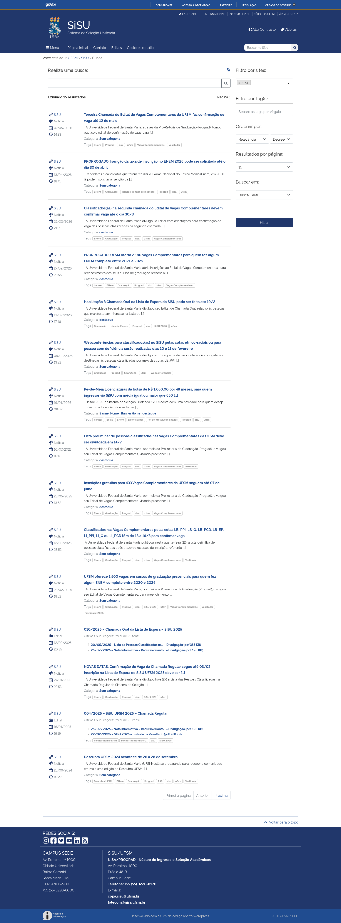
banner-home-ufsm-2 (134, 740)
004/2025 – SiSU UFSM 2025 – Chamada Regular (126, 713)
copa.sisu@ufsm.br (123, 896)
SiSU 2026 (160, 326)
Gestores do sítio (140, 47)
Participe (226, 5)
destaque (106, 232)
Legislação (249, 5)
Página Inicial (77, 47)
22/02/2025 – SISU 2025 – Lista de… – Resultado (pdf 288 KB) (136, 734)
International (215, 14)
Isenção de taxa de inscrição (138, 191)
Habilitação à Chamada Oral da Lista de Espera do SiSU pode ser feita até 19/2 (149, 301)
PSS (160, 781)
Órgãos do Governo (278, 5)
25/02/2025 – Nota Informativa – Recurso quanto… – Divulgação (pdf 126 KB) (147, 650)
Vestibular (174, 145)
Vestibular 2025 (94, 613)
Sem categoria (109, 138)
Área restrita (288, 14)
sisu (121, 145)
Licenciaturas (135, 419)
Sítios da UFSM (264, 14)
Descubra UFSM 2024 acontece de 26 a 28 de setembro (131, 756)
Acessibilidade (239, 14)
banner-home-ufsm (105, 740)
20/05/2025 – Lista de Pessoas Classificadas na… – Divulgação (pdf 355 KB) (146, 644)
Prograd (109, 145)
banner (98, 285)
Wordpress (201, 916)
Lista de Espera (119, 326)
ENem (97, 145)
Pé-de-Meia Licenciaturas (162, 419)
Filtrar (264, 222)
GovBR (50, 5)
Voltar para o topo (281, 822)
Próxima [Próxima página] (221, 795)
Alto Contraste (262, 29)
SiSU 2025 (150, 606)
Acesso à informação (196, 5)
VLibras (288, 29)
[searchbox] (253, 83)
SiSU (57, 114)
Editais (116, 47)
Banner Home (109, 413)
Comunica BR (164, 5)
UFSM (284, 916)
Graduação (111, 191)
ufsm (130, 145)
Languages (188, 14)
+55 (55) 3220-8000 (58, 890)
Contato (99, 47)
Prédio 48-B (117, 871)
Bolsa (110, 419)
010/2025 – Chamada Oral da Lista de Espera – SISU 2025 (133, 629)
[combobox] (264, 83)
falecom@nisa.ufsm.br (126, 902)
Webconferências (161, 372)
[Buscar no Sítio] (268, 47)
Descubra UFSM (103, 781)
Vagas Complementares (150, 145)
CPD (295, 916)
